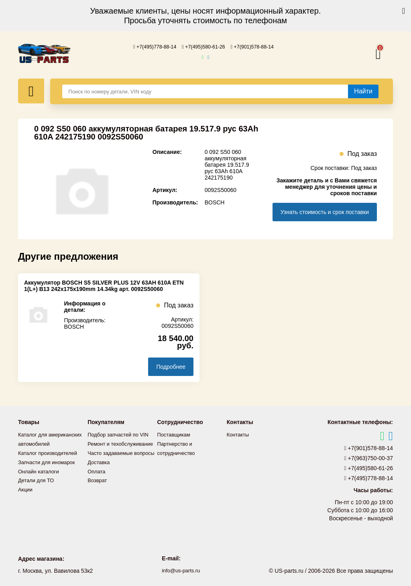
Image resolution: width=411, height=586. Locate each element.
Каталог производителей (50, 460)
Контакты (239, 434)
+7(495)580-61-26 (203, 46)
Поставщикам (175, 434)
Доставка (99, 478)
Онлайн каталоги (40, 478)
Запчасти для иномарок (49, 469)
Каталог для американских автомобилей (36, 443)
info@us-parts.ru (181, 570)
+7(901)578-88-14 (258, 46)
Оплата (97, 487)
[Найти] (363, 91)
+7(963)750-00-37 (368, 458)
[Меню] (31, 90)
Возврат (98, 496)
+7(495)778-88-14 (149, 46)
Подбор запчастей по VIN (120, 434)
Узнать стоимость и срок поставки (325, 211)
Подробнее (170, 366)
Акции (26, 496)
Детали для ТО (37, 487)
